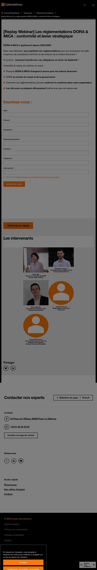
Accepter (23, 566)
